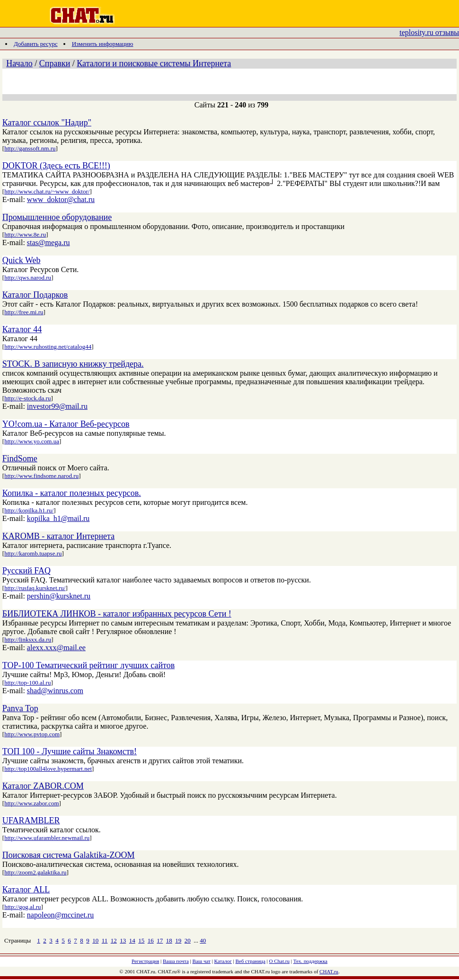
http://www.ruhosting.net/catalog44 (47, 346)
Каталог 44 (22, 329)
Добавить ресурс (36, 43)
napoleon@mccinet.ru (60, 915)
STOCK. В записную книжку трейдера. (73, 364)
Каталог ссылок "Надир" (46, 122)
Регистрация (145, 961)
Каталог (223, 961)
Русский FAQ (26, 570)
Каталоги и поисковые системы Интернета (154, 63)
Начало (19, 63)
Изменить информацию (102, 43)
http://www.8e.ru (25, 234)
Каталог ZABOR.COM (43, 786)
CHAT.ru (328, 971)
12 (114, 940)
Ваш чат (202, 961)
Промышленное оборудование (57, 217)
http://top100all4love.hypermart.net (48, 768)
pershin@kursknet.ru (58, 596)
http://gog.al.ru (22, 906)
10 (95, 940)
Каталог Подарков (35, 295)
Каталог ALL (26, 889)
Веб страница (250, 961)
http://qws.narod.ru (27, 277)
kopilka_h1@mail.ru (58, 518)
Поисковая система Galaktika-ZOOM (68, 855)
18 (169, 940)
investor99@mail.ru (57, 406)
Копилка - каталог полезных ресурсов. (71, 493)
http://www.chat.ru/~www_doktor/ (46, 191)
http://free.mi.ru (23, 312)
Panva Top (20, 708)
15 (141, 940)
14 (132, 940)
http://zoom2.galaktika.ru (35, 872)
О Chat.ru (279, 961)
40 (203, 940)
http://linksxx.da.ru (27, 639)
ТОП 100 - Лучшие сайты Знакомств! (69, 751)
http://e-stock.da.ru (27, 398)
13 (123, 940)
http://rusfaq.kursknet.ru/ (34, 587)
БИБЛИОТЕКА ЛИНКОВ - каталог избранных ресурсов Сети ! (116, 613)
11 (105, 940)
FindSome (19, 458)
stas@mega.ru (48, 242)
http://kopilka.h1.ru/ (28, 510)
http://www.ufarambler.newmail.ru (46, 837)
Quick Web (21, 260)
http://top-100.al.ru (27, 682)
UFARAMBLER (31, 820)
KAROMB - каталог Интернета (58, 536)
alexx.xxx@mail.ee (56, 648)
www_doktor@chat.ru (61, 199)
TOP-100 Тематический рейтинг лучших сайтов (88, 665)
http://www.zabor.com (31, 803)
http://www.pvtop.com (32, 734)
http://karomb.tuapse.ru (33, 553)
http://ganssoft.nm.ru (29, 148)
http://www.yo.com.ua (31, 441)
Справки (55, 63)
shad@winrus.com (55, 691)
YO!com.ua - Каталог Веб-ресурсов (66, 424)
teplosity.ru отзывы (429, 32)
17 (160, 940)
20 (188, 940)
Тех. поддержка (310, 961)
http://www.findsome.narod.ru (41, 475)
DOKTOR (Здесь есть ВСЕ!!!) (56, 165)
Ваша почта (176, 961)
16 (151, 940)
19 (178, 940)
